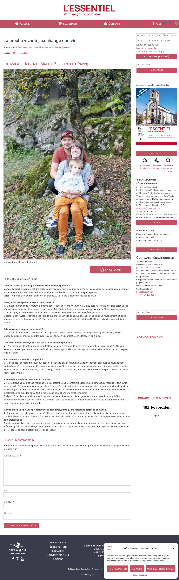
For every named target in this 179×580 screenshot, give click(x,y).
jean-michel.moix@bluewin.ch (149, 267)
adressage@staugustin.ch (148, 208)
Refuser (137, 568)
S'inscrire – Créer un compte (150, 51)
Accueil (22, 24)
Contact (112, 24)
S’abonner (67, 24)
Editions (58, 559)
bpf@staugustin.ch (144, 292)
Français (103, 555)
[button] (173, 548)
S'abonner (156, 222)
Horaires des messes (153, 398)
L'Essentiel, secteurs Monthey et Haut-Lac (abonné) (43, 47)
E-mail (8, 502)
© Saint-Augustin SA (89, 574)
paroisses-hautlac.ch (145, 164)
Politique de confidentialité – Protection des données (89, 569)
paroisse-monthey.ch (156, 164)
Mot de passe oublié (146, 48)
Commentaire (12, 456)
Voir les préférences (160, 568)
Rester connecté (147, 45)
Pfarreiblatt (58, 542)
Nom (6, 490)
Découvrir (156, 153)
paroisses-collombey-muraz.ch (168, 165)
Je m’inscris (156, 250)
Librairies (58, 550)
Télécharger (110, 270)
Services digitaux (58, 555)
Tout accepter (117, 568)
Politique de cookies (139, 575)
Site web (8, 513)
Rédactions (58, 546)
